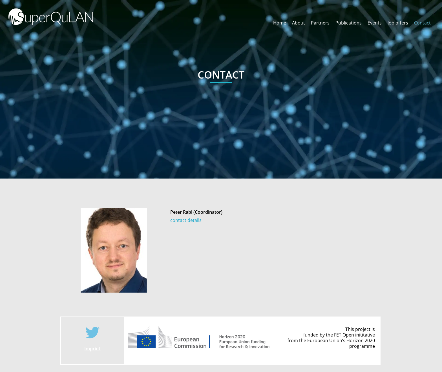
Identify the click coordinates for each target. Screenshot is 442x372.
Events (375, 23)
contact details (186, 220)
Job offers (398, 23)
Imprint (92, 349)
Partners (320, 23)
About (298, 23)
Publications (348, 23)
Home (279, 23)
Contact (422, 23)
